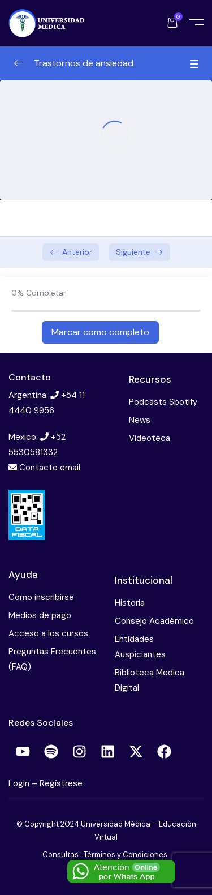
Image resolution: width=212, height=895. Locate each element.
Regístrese (61, 783)
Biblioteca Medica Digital (149, 680)
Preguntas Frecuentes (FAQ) (52, 659)
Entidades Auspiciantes (140, 646)
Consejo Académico (154, 621)
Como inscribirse (41, 597)
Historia (130, 603)
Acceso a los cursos (48, 633)
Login (20, 783)
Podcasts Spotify (163, 402)
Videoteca (149, 438)
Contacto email (49, 467)
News (139, 420)
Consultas (60, 854)
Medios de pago (39, 615)
